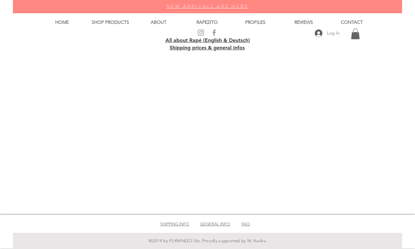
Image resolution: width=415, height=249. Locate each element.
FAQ (246, 224)
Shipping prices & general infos (207, 48)
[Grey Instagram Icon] (201, 32)
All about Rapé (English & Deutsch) (207, 40)
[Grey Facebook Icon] (214, 32)
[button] (355, 33)
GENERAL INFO (215, 224)
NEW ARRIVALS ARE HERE (207, 6)
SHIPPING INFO (174, 224)
